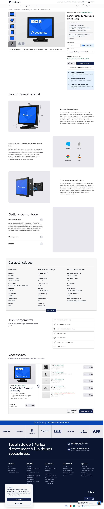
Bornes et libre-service (50, 468)
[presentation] (19, 43)
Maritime (29, 470)
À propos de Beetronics (87, 470)
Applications (28, 5)
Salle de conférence (50, 479)
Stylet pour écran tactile (57, 394)
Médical (29, 483)
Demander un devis (68, 474)
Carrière (83, 472)
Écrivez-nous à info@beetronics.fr (80, 448)
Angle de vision (71, 288)
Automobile (30, 477)
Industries (19, 5)
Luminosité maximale (72, 273)
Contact (65, 475)
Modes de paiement (68, 470)
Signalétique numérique (51, 477)
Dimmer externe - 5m (56, 380)
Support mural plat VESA (57, 367)
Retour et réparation (68, 472)
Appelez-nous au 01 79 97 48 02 (79, 443)
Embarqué (47, 470)
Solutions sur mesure (40, 5)
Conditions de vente (86, 474)
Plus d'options (18, 503)
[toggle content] (51, 310)
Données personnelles (86, 475)
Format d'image (42, 273)
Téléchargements (49, 49)
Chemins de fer (31, 479)
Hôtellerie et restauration (33, 475)
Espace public (48, 474)
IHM (46, 472)
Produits (11, 5)
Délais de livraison (67, 468)
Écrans (10, 466)
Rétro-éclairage (42, 298)
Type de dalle (41, 293)
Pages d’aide (66, 466)
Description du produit (15, 49)
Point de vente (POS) (50, 475)
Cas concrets (84, 466)
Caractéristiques (38, 49)
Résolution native (42, 278)
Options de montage (27, 49)
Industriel (29, 466)
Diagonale (40, 288)
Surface (40, 303)
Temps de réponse (72, 293)
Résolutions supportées (73, 298)
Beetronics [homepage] (15, 2)
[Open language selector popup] (84, 2)
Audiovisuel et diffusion (33, 481)
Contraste (70, 283)
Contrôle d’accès (49, 483)
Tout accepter (19, 499)
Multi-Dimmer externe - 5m (58, 387)
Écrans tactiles (12, 468)
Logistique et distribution (33, 468)
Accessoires (58, 49)
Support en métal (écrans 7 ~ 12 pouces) (61, 373)
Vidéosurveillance (49, 481)
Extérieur (47, 466)
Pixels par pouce (42, 283)
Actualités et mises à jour (87, 468)
